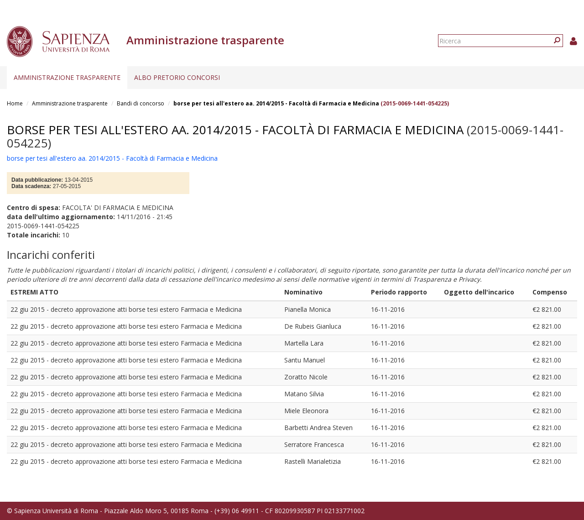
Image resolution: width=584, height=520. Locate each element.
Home (15, 103)
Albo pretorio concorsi (177, 77)
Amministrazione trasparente (67, 77)
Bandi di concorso (140, 103)
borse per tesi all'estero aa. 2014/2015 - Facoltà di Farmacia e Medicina (276, 103)
